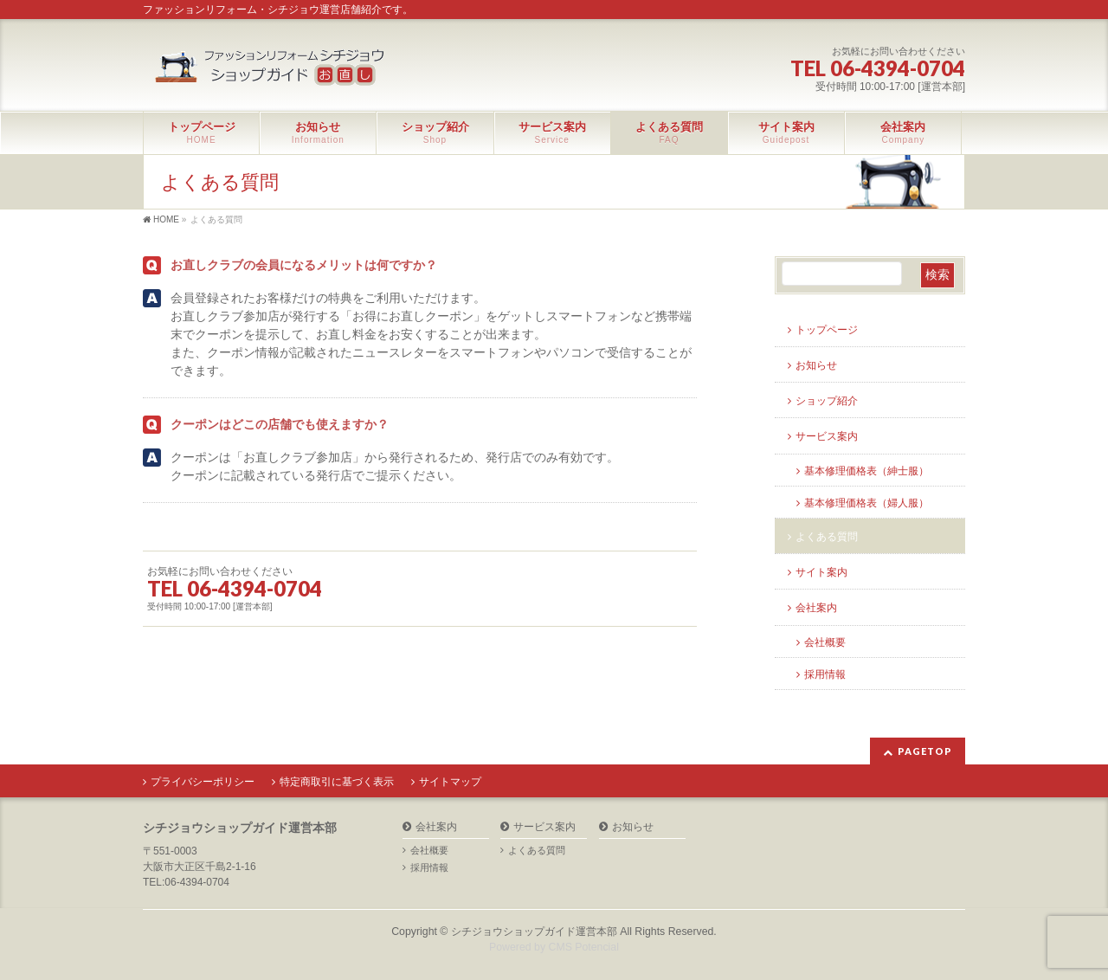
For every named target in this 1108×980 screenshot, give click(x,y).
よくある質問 (827, 537)
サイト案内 (821, 572)
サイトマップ (450, 782)
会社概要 (825, 642)
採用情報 (825, 674)
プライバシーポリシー (202, 782)
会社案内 (816, 608)
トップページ (827, 330)
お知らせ (816, 365)
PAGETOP (925, 751)
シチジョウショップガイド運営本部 (534, 931)
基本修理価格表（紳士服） (866, 471)
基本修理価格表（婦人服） (866, 503)
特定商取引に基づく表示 (337, 782)
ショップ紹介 (827, 401)
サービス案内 (827, 436)
